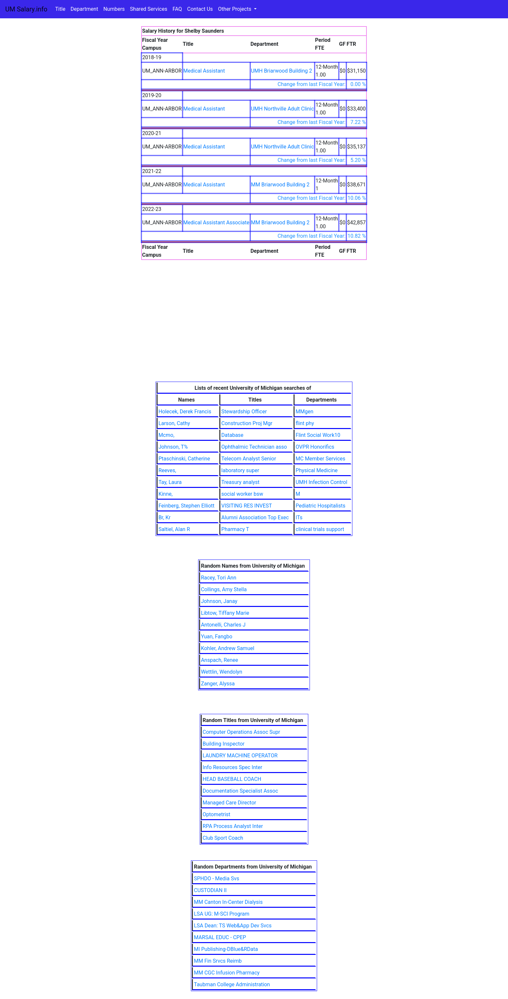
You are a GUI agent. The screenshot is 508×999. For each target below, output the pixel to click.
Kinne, (166, 494)
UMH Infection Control (321, 482)
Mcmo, (167, 435)
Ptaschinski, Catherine (184, 459)
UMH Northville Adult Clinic (282, 109)
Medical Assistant (204, 71)
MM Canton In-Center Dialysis (228, 902)
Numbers (114, 9)
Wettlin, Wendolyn (221, 672)
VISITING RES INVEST (246, 506)
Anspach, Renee (219, 660)
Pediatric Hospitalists (320, 506)
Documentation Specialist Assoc (240, 791)
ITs (299, 517)
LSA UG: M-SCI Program (221, 914)
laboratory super (240, 470)
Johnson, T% (173, 447)
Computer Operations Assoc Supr (241, 732)
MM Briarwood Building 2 (280, 184)
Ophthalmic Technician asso (254, 447)
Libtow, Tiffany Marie (225, 613)
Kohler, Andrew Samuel (227, 648)
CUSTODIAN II (210, 890)
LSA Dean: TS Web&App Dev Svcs (233, 925)
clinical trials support (320, 529)
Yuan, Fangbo (216, 636)
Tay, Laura (170, 482)
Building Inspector (224, 744)
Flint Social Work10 (318, 435)
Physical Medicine (317, 470)
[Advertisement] (254, 332)
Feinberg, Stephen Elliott (186, 506)
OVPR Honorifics (315, 447)
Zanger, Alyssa (218, 683)
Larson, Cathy (174, 423)
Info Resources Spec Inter (232, 767)
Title (60, 9)
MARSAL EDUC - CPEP (220, 937)
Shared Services (148, 9)
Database (232, 435)
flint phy (305, 423)
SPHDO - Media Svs (216, 878)
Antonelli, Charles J (223, 625)
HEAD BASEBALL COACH (232, 779)
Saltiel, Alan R (174, 529)
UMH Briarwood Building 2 (281, 71)
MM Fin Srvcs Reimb (218, 961)
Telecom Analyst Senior (248, 459)
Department (84, 9)
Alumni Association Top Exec (255, 517)
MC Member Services (320, 459)
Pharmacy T (235, 529)
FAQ (177, 9)
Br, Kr (165, 517)
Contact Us (200, 9)
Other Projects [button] (235, 9)
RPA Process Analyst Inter (233, 826)
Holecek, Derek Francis (185, 411)
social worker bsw (242, 494)
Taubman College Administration (232, 984)
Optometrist (216, 814)
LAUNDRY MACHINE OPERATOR (240, 755)
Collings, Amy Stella (224, 589)
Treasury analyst (240, 482)
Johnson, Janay (219, 601)
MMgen (304, 411)
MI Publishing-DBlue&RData (226, 949)
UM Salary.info (26, 9)
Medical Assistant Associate (216, 222)
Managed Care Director (229, 803)
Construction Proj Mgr (246, 423)
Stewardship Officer (244, 411)
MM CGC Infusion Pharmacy (227, 973)
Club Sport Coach (223, 838)
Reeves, (167, 470)
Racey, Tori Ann (218, 578)
